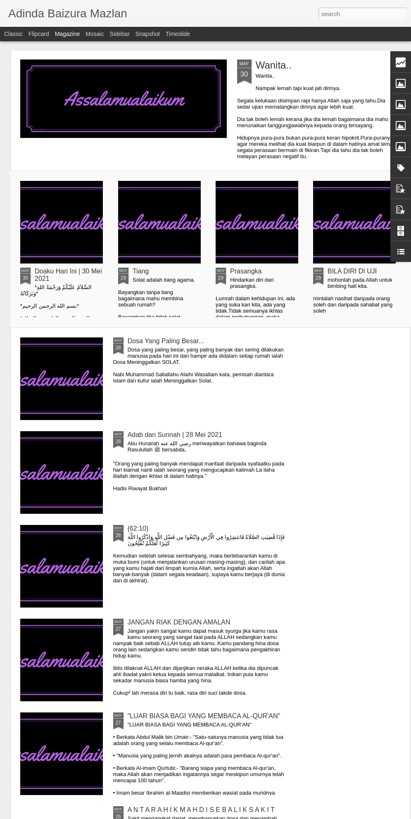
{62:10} (138, 528)
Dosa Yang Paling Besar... (166, 340)
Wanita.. (274, 65)
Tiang (141, 271)
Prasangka (246, 271)
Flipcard (39, 34)
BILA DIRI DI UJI (352, 271)
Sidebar (120, 34)
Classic (13, 34)
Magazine (67, 34)
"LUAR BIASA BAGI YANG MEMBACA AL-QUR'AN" (204, 715)
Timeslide (178, 34)
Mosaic (95, 34)
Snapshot (147, 34)
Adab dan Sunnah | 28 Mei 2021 (175, 434)
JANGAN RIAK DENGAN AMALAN (179, 622)
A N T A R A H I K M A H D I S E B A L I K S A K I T (201, 809)
